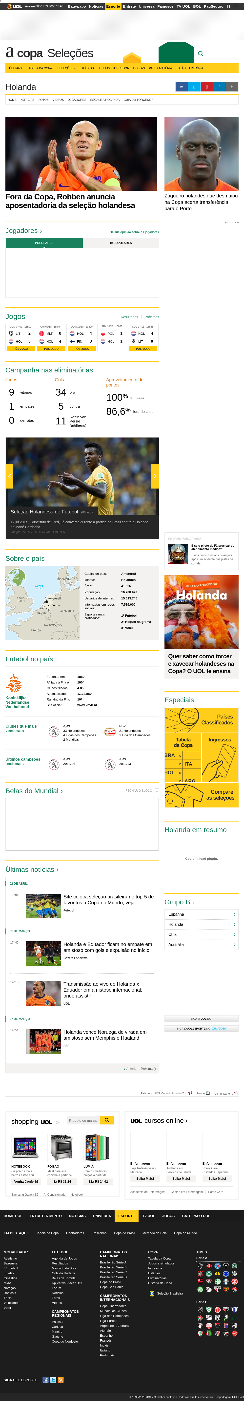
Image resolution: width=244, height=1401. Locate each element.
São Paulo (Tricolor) (218, 1289)
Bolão (181, 68)
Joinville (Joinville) (200, 1326)
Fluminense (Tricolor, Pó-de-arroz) (209, 1281)
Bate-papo (77, 6)
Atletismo (10, 1258)
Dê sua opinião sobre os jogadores (134, 232)
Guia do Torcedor (114, 68)
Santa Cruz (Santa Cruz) (218, 1333)
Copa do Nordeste (65, 1341)
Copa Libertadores (113, 1306)
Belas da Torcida (64, 1278)
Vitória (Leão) (235, 1289)
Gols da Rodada (63, 1273)
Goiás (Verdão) (218, 1281)
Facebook (46, 1380)
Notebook (77, 1194)
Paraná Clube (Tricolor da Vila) (226, 1326)
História (196, 68)
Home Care (215, 1192)
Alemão (105, 1330)
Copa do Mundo (185, 1233)
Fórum (56, 1288)
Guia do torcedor (138, 100)
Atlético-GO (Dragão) (226, 1310)
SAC (60, 6)
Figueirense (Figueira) (235, 1274)
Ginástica (10, 1278)
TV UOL (183, 6)
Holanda (20, 87)
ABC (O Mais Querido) (200, 1310)
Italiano (105, 1350)
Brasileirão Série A (113, 1262)
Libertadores (75, 1233)
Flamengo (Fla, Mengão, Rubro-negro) (200, 1281)
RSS (61, 1380)
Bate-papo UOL (196, 1216)
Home (12, 100)
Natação (10, 1288)
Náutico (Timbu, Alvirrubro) (209, 1326)
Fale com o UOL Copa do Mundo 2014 (164, 1093)
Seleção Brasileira (170, 1293)
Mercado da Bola (154, 1233)
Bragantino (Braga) (209, 1318)
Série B (201, 1302)
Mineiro (57, 1331)
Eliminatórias (157, 1278)
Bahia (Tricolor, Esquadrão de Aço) (218, 1266)
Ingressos (155, 1268)
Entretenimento (46, 1216)
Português (107, 1355)
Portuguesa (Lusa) (200, 1333)
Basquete (10, 1263)
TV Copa (139, 68)
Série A (201, 1258)
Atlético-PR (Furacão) (209, 1266)
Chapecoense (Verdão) (235, 1266)
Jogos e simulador (161, 1263)
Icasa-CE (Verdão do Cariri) (235, 1318)
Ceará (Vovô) (218, 1318)
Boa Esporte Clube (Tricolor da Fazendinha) (200, 1318)
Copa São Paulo (111, 1287)
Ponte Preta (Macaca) (235, 1326)
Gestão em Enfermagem (187, 1192)
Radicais (10, 1293)
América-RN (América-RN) (218, 1310)
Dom (12, 326)
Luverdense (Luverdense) (226, 1318)
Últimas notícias (29, 869)
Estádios (87, 68)
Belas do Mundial (32, 791)
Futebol (9, 1273)
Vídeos (58, 100)
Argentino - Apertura (114, 1326)
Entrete (129, 6)
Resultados (129, 317)
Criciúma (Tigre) (218, 1274)
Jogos (169, 1216)
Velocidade (12, 1303)
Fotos (44, 100)
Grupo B (177, 902)
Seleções (70, 53)
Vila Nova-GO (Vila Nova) (235, 1333)
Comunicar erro (223, 1093)
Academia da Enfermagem (147, 1192)
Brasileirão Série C (113, 1272)
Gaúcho (57, 1336)
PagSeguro (214, 6)
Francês (106, 1340)
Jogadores (77, 100)
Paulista (57, 1322)
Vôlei (7, 1308)
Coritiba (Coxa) (209, 1274)
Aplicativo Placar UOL (67, 1283)
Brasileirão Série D (113, 1277)
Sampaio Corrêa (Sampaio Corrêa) (209, 1333)
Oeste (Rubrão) (218, 1326)
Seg (134, 326)
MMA (7, 1283)
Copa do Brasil (124, 1233)
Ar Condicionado (54, 1194)
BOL (197, 6)
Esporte (113, 6)
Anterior (132, 1068)
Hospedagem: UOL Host (229, 1397)
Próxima (147, 1068)
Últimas (16, 68)
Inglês (104, 1345)
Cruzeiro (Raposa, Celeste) (226, 1274)
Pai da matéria (160, 68)
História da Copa (160, 1283)
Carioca (57, 1327)
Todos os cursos (222, 1122)
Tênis (8, 1298)
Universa (146, 6)
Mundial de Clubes (113, 1311)
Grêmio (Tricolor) (226, 1281)
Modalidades (16, 1252)
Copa (29, 53)
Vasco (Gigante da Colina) (226, 1333)
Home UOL (13, 1216)
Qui (42, 326)
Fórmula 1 (11, 1268)
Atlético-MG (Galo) (200, 1266)
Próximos (152, 317)
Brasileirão (98, 1233)
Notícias (96, 6)
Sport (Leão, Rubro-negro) (226, 1289)
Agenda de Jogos (64, 1258)
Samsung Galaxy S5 (24, 1194)
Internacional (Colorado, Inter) (235, 1281)
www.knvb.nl (87, 705)
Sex (104, 326)
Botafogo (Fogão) (226, 1266)
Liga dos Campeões (114, 1316)
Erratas (201, 1093)
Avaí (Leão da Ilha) (235, 1310)
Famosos (165, 6)
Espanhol (106, 1335)
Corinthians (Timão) (200, 1274)
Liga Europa (108, 1321)
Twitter (53, 1380)
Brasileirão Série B (113, 1267)
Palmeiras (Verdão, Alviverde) (200, 1289)
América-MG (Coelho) (209, 1310)
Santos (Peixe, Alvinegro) (209, 1289)
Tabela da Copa (40, 68)
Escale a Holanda (105, 100)
